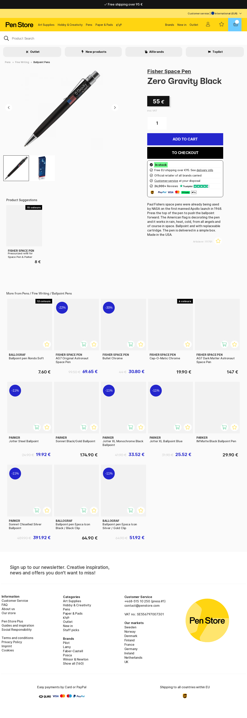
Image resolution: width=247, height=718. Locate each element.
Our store (9, 613)
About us (8, 609)
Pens (89, 24)
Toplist (217, 52)
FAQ (4, 605)
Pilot (66, 643)
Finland (129, 640)
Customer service (198, 13)
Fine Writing (22, 62)
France (129, 644)
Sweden (130, 627)
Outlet (194, 24)
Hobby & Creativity (70, 24)
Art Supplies (46, 24)
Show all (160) (73, 663)
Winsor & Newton (75, 659)
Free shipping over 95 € (123, 4)
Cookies (8, 650)
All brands (156, 52)
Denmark (131, 636)
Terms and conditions (17, 638)
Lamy (67, 647)
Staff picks (71, 630)
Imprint (7, 646)
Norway (130, 631)
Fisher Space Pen (169, 71)
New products (95, 52)
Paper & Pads (104, 24)
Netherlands (133, 657)
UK (126, 662)
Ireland (129, 653)
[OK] (123, 38)
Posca (67, 655)
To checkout (185, 152)
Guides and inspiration (18, 625)
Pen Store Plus (12, 621)
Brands (169, 24)
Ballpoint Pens (41, 62)
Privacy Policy (12, 642)
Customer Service (15, 601)
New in (181, 24)
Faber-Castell (73, 651)
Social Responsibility (17, 630)
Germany (131, 649)
